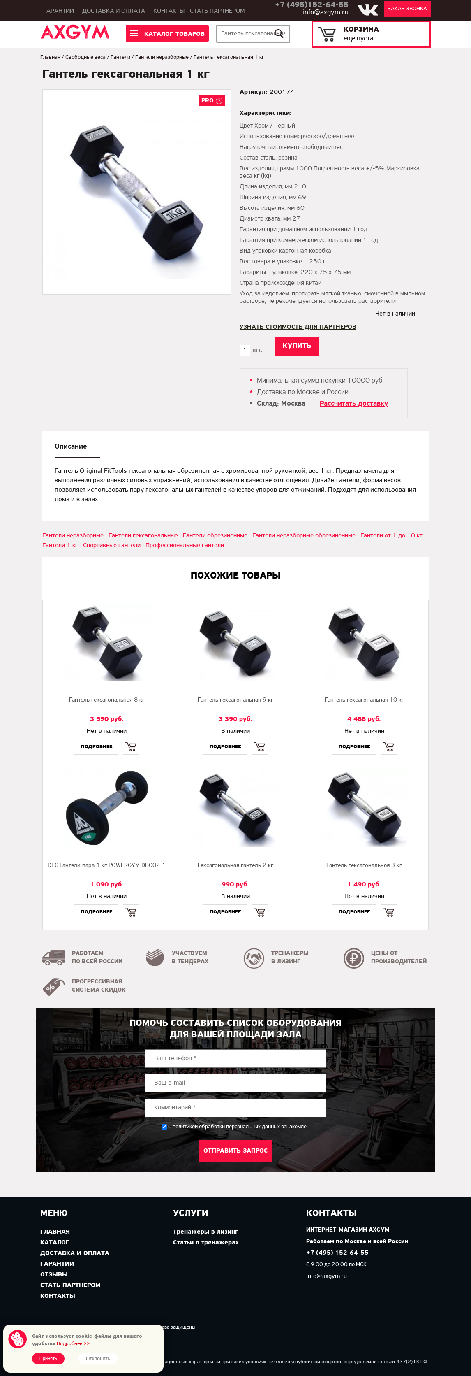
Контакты (169, 11)
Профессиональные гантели (184, 545)
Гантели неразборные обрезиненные (304, 535)
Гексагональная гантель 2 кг (235, 865)
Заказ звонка (407, 9)
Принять (48, 1358)
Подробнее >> (73, 1343)
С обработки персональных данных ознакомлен (238, 1127)
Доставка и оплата (113, 11)
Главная (50, 57)
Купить (131, 739)
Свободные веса (85, 57)
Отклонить (98, 1359)
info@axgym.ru (326, 12)
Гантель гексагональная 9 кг (235, 700)
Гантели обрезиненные (215, 535)
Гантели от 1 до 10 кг (391, 535)
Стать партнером (217, 11)
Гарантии (58, 11)
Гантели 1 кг (60, 545)
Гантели (120, 57)
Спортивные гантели (112, 545)
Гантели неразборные (162, 57)
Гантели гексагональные (143, 535)
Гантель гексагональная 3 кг (364, 865)
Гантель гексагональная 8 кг (107, 700)
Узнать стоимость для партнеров (298, 327)
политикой (185, 1127)
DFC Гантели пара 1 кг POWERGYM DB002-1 (107, 865)
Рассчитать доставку (354, 404)
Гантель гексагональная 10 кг (364, 700)
